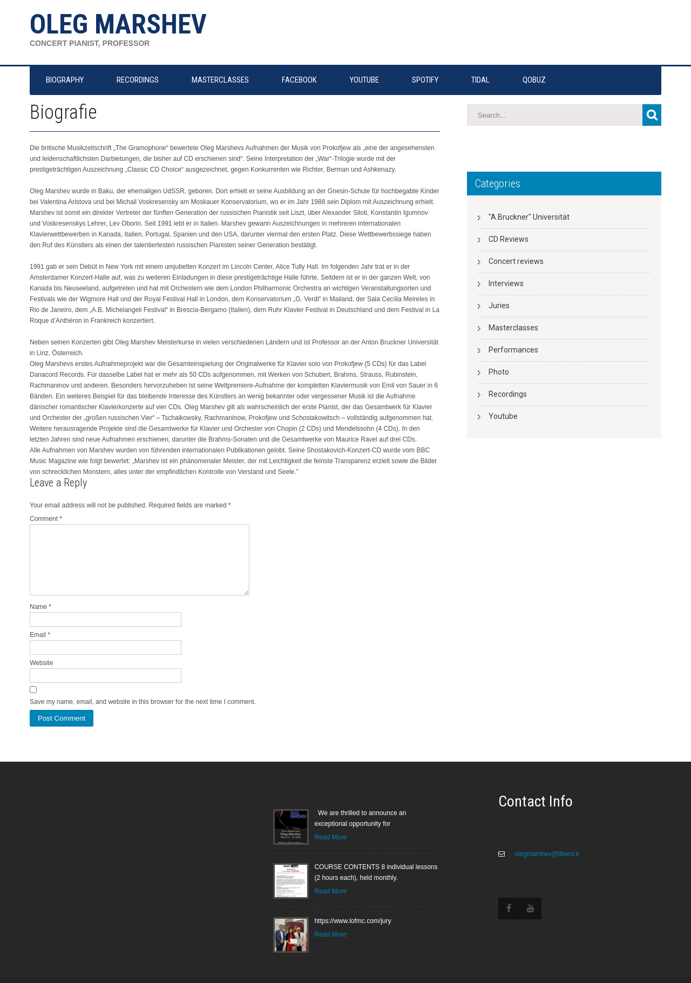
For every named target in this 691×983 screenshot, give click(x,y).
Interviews (506, 283)
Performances (513, 349)
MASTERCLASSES (220, 80)
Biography (65, 80)
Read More (330, 850)
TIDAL (480, 80)
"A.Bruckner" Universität (529, 217)
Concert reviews (516, 261)
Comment (46, 519)
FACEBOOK (299, 80)
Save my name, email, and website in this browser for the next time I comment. (143, 714)
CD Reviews (509, 239)
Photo (499, 372)
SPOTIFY (425, 80)
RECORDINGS (138, 80)
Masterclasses (513, 327)
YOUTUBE (364, 80)
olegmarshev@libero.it (546, 867)
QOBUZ (534, 80)
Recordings (508, 394)
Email (40, 648)
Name (40, 619)
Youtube (503, 416)
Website (41, 676)
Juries (499, 305)
